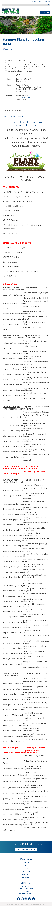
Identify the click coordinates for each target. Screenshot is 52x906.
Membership (26, 862)
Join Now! (47, 1)
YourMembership (36, 904)
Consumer (26, 877)
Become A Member (26, 849)
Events (26, 865)
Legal (44, 904)
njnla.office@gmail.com (24, 97)
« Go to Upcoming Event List (13, 116)
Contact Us (35, 1)
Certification (26, 871)
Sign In (41, 1)
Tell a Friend (7, 49)
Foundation (26, 874)
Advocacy (26, 868)
